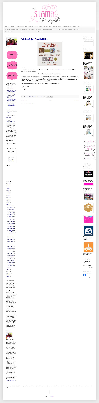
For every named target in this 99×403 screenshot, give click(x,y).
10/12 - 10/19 (11, 216)
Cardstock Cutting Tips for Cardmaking (16, 29)
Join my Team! (57, 26)
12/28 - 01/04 (11, 205)
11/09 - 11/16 (11, 211)
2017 (8, 199)
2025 (8, 185)
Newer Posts (23, 100)
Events (7, 26)
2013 (8, 267)
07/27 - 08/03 (11, 226)
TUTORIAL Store (40, 32)
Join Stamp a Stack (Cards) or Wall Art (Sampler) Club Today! (34, 26)
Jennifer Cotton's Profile (87, 273)
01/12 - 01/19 (11, 264)
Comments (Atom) (30, 103)
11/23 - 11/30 (11, 207)
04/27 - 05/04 (11, 244)
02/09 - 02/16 (11, 258)
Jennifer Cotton (10, 337)
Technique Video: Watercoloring (10, 97)
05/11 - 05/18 (11, 243)
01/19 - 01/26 (11, 262)
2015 (8, 202)
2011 (8, 271)
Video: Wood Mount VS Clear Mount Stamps (11, 91)
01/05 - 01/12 (11, 265)
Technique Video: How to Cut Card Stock (11, 88)
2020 (8, 193)
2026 (8, 183)
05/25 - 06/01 (11, 239)
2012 (8, 269)
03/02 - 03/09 (11, 253)
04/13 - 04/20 (11, 248)
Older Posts (76, 100)
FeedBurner (11, 161)
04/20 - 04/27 (11, 246)
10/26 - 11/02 (11, 214)
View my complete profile (11, 380)
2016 (8, 200)
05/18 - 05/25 (11, 241)
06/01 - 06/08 (11, 237)
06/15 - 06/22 (11, 236)
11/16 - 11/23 (11, 209)
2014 (8, 204)
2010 (8, 273)
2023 (8, 188)
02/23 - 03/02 (11, 255)
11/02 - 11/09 (11, 212)
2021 (8, 192)
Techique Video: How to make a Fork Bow (11, 100)
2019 (8, 195)
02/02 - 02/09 (11, 260)
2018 (8, 197)
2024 (8, 186)
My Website (58, 69)
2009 (8, 274)
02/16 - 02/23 (11, 257)
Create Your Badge (86, 277)
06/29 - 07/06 (11, 228)
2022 (8, 190)
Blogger (51, 396)
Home (12, 26)
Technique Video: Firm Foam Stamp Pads (11, 102)
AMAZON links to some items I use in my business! (19, 32)
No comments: (39, 96)
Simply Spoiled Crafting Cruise (71, 26)
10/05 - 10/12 (11, 218)
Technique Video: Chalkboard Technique (11, 105)
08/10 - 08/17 (11, 225)
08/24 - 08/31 (11, 223)
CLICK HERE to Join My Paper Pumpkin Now (10, 118)
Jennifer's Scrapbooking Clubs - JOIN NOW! (68, 29)
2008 (8, 276)
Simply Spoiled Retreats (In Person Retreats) (41, 29)
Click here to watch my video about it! (10, 122)
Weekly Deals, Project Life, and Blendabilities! (34, 39)
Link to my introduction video (11, 112)
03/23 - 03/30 (11, 250)
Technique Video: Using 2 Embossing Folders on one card (11, 94)
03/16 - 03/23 (11, 251)
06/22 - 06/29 (11, 230)
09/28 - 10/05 (11, 219)
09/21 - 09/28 (11, 221)
